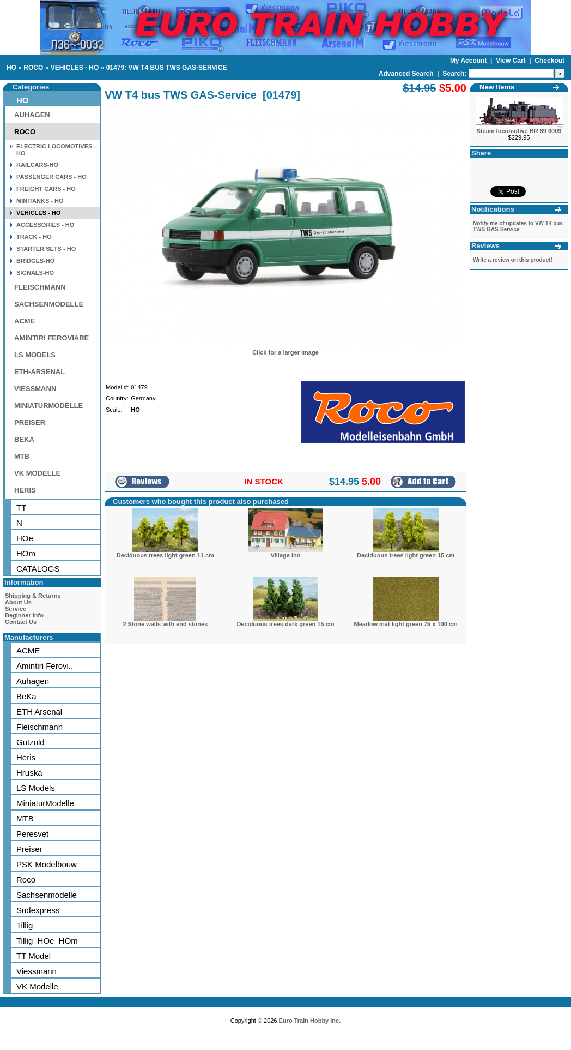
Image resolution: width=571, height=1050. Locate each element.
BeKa (26, 696)
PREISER (29, 422)
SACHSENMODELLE (48, 304)
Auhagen (32, 681)
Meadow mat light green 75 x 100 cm (406, 624)
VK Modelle (37, 986)
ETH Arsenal (39, 711)
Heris (25, 757)
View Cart (511, 60)
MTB (21, 456)
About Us (18, 602)
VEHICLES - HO (75, 67)
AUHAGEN (32, 115)
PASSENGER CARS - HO (51, 176)
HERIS (25, 490)
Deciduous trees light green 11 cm (165, 555)
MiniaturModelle (45, 803)
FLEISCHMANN (40, 287)
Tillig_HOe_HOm (47, 940)
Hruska (29, 772)
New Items (496, 87)
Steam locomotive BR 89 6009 (519, 131)
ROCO (33, 67)
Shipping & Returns (33, 595)
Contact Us (21, 622)
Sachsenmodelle (46, 894)
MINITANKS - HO (40, 200)
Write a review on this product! (512, 260)
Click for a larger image (285, 352)
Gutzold (30, 742)
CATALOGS (37, 568)
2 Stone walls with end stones (165, 624)
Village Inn (286, 555)
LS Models (35, 788)
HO (11, 67)
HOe (24, 538)
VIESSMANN (35, 389)
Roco (25, 879)
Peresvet (32, 833)
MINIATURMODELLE (48, 405)
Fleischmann (39, 726)
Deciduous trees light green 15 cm (405, 555)
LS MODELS (35, 355)
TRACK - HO (34, 236)
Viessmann (36, 971)
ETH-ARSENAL (39, 372)
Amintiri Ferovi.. (44, 665)
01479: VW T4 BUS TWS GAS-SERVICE (166, 67)
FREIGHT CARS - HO (46, 188)
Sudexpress (37, 910)
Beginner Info (24, 615)
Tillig (24, 925)
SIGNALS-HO (35, 272)
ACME (24, 321)
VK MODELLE (37, 473)
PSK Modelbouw (46, 864)
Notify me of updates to (518, 226)
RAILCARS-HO (37, 164)
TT (21, 507)
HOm (25, 553)
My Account (469, 60)
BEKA (24, 439)
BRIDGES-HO (35, 260)
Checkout (549, 60)
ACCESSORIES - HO (45, 224)
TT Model (33, 956)
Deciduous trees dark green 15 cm (285, 624)
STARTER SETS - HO (46, 248)
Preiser (29, 849)
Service (15, 608)
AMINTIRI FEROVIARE (51, 338)
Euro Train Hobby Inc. (310, 1020)
